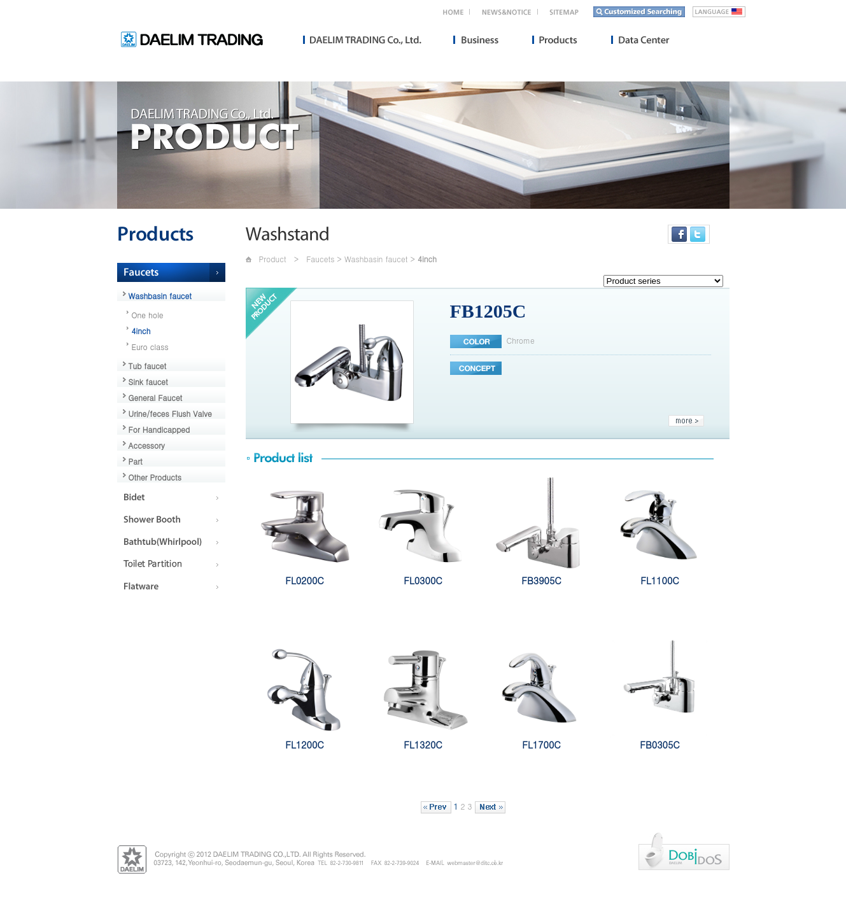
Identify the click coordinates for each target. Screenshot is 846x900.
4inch (141, 330)
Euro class (150, 346)
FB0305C (659, 744)
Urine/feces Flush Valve (170, 413)
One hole (148, 314)
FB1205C (488, 310)
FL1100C (659, 580)
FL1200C (304, 744)
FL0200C (304, 580)
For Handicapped (159, 429)
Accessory (147, 445)
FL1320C (423, 744)
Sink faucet (148, 381)
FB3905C (541, 580)
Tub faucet (148, 365)
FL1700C (541, 744)
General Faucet (156, 397)
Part (136, 461)
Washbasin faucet (160, 295)
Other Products (155, 477)
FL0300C (423, 580)
